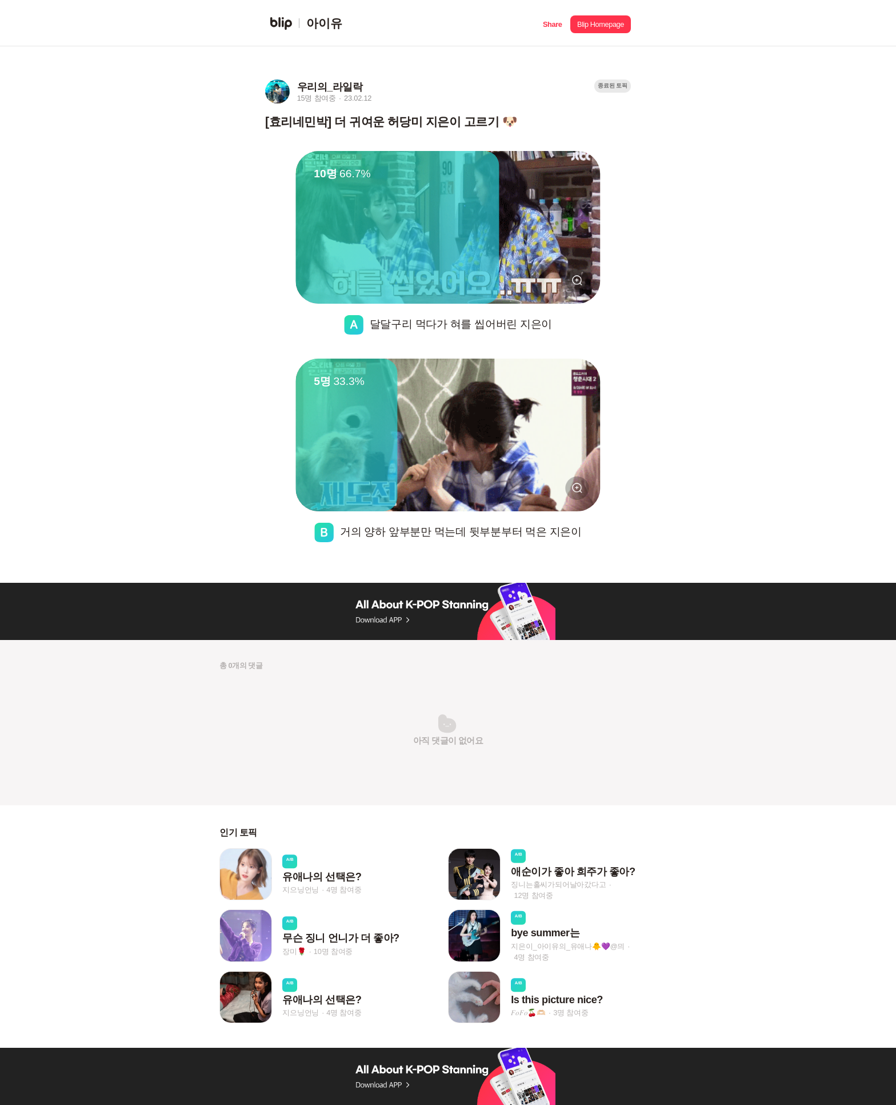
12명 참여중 (533, 895)
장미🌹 (294, 951)
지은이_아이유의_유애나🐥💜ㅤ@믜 (568, 945)
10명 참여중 (333, 951)
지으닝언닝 (300, 889)
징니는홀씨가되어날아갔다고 (558, 884)
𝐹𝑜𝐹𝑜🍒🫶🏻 (528, 1012)
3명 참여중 (570, 1012)
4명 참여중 (343, 889)
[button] (552, 23)
